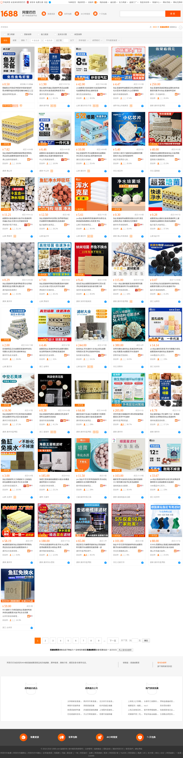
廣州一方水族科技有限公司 (158, 94)
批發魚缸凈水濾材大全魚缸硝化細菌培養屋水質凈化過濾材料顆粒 (91, 350)
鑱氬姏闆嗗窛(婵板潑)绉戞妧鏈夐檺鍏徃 (10, 94)
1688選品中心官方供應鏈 (158, 355)
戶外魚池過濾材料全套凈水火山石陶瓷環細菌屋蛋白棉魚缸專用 (54, 545)
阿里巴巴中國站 (34, 753)
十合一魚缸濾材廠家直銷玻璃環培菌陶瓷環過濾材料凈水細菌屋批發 (127, 285)
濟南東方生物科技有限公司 (47, 290)
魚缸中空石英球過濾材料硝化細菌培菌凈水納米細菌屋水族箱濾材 (127, 545)
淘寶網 (56, 753)
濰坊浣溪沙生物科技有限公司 (84, 159)
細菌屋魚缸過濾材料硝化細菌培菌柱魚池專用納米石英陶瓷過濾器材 (54, 350)
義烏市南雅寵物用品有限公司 (121, 94)
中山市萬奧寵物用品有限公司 (47, 159)
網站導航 (138, 749)
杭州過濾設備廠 (105, 706)
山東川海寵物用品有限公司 (84, 225)
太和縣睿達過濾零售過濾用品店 (80, 701)
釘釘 (162, 753)
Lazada (91, 756)
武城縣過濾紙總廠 (90, 710)
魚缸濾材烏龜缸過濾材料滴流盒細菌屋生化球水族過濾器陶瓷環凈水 (54, 89)
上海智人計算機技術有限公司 (140, 701)
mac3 (146, 706)
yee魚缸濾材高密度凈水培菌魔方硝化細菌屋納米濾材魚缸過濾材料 (165, 350)
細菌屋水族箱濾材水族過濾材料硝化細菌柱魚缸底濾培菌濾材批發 (54, 154)
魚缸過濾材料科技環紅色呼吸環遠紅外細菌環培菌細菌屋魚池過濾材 (54, 219)
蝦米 (106, 753)
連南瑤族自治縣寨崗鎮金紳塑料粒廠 (121, 486)
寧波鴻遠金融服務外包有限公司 (157, 714)
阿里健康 (170, 753)
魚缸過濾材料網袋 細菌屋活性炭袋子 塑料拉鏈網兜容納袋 (54, 415)
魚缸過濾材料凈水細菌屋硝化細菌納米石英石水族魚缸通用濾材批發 (91, 154)
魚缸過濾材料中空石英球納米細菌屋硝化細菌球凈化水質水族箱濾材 (17, 415)
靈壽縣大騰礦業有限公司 (158, 159)
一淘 (76, 753)
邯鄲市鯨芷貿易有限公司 (121, 355)
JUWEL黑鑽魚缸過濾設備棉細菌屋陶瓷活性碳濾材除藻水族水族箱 (165, 545)
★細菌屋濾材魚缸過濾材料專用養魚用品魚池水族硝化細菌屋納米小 (17, 545)
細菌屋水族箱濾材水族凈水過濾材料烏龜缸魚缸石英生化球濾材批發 (17, 219)
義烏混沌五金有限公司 (47, 355)
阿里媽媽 (98, 753)
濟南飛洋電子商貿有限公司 (10, 225)
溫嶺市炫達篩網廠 (46, 420)
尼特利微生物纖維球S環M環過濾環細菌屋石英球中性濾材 (128, 415)
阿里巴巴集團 (5, 753)
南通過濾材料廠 (73, 710)
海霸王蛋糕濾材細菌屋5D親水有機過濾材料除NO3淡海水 (54, 480)
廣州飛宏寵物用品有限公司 (47, 551)
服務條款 (97, 749)
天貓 (63, 753)
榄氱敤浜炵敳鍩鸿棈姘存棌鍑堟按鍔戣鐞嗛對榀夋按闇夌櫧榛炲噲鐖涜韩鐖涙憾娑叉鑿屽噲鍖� (17, 89)
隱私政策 (107, 749)
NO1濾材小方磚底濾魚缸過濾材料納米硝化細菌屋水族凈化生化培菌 (17, 611)
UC (144, 753)
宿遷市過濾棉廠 (105, 714)
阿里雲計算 (113, 753)
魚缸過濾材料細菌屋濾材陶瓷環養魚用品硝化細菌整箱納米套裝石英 (17, 154)
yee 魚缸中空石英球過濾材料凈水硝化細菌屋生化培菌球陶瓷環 (91, 480)
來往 (157, 753)
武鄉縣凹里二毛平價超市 (138, 714)
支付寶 (150, 753)
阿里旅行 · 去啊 (86, 753)
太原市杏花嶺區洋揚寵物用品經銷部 (10, 486)
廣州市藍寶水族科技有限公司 (47, 94)
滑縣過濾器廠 (88, 706)
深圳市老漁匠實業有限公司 (84, 290)
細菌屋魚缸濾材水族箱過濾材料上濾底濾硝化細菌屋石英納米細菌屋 (164, 219)
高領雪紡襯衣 (165, 706)
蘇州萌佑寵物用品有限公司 (84, 486)
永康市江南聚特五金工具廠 (155, 701)
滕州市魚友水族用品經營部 (10, 355)
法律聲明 (88, 749)
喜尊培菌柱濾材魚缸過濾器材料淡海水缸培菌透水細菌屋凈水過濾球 (127, 350)
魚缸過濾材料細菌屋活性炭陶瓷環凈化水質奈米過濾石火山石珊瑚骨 (127, 89)
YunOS (123, 753)
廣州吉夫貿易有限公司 (10, 551)
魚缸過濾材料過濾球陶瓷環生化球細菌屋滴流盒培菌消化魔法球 (17, 285)
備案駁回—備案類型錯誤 (138, 706)
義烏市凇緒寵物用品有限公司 (158, 290)
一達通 (178, 753)
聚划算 (69, 753)
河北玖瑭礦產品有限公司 (121, 551)
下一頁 (113, 640)
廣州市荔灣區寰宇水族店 (84, 551)
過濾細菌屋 (134, 663)
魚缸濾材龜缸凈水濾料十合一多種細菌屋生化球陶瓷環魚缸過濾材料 (164, 415)
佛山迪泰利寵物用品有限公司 (10, 159)
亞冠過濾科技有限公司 (76, 714)
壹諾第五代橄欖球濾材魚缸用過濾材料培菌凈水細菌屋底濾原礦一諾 (91, 545)
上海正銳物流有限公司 (137, 710)
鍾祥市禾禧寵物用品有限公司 (121, 225)
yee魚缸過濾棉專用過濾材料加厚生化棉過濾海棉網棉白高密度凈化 (91, 219)
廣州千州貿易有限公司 (121, 290)
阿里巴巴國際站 (19, 753)
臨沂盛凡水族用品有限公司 (158, 225)
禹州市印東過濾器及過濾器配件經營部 (99, 701)
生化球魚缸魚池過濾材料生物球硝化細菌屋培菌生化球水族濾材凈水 (164, 285)
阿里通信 (132, 753)
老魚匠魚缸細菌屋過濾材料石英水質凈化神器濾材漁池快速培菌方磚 (91, 285)
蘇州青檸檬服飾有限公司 (154, 710)
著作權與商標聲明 (75, 749)
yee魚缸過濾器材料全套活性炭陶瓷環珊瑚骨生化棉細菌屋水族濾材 (165, 480)
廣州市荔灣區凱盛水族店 (121, 420)
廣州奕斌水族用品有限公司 (84, 420)
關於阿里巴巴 (118, 749)
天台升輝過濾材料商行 (92, 714)
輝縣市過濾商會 (73, 706)
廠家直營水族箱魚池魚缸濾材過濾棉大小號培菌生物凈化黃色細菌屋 (127, 480)
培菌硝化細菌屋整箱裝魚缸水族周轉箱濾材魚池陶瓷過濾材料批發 (164, 154)
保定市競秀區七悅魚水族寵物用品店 (121, 159)
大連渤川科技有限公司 (47, 486)
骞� (30, 94)
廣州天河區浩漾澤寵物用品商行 (10, 420)
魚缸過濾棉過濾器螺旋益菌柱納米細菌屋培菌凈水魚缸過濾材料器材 (164, 89)
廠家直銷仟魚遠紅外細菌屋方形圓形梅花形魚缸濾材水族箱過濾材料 (91, 415)
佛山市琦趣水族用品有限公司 (158, 551)
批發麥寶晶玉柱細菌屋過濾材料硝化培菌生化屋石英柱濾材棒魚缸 (17, 350)
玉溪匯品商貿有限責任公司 (171, 714)
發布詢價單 (162, 663)
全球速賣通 (47, 753)
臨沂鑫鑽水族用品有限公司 (47, 225)
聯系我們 (129, 749)
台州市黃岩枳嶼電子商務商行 (10, 616)
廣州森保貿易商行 (9, 290)
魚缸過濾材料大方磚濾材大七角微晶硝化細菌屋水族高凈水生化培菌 (17, 480)
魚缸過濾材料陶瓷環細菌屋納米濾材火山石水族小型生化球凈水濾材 (54, 285)
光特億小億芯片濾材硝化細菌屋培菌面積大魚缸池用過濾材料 (127, 154)
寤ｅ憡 (30, 91)
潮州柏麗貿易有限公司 (158, 420)
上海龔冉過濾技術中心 (108, 710)
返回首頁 (113, 650)
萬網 (139, 753)
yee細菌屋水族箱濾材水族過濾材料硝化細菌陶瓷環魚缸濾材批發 (91, 89)
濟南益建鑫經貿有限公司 (170, 701)
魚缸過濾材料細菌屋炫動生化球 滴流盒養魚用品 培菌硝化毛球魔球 (128, 219)
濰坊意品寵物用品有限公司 (84, 94)
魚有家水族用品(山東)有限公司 (84, 355)
